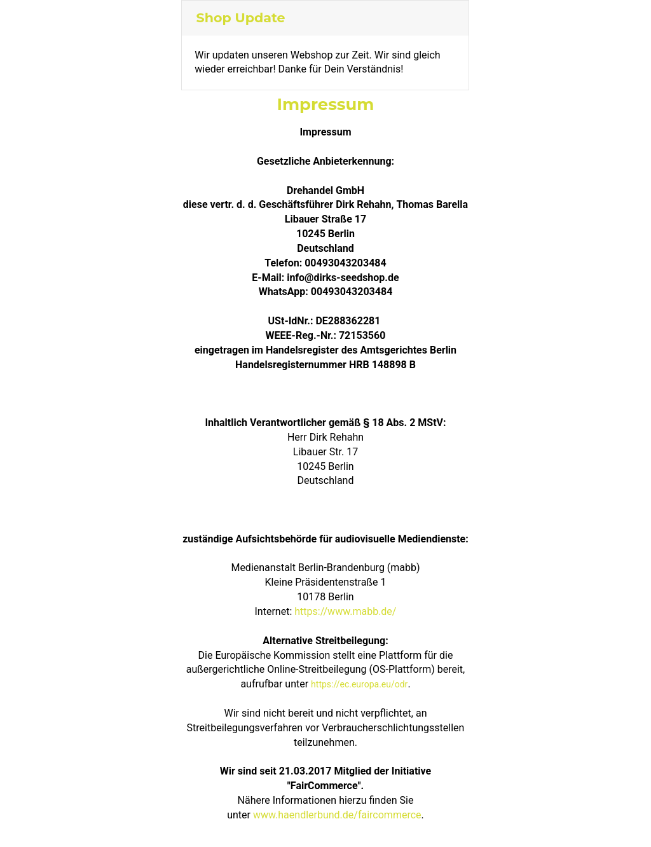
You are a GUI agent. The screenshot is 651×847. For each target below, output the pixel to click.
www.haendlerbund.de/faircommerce (337, 815)
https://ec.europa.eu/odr (359, 684)
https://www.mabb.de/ (345, 611)
